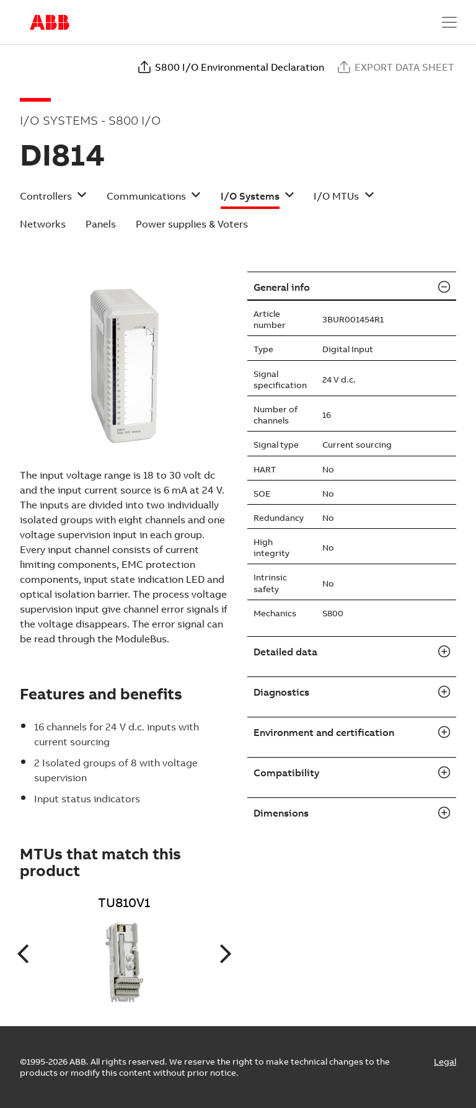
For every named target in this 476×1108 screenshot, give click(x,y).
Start (49, 22)
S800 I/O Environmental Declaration (230, 67)
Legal (445, 1061)
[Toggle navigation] (449, 22)
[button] (53, 200)
